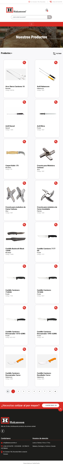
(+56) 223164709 (56, 2)
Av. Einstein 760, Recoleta (36, 2)
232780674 (25, 446)
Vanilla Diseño (36, 463)
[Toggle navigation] (31, 24)
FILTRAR (57, 53)
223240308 (17, 446)
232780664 (4, 448)
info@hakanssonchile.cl (9, 443)
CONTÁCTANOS (51, 405)
